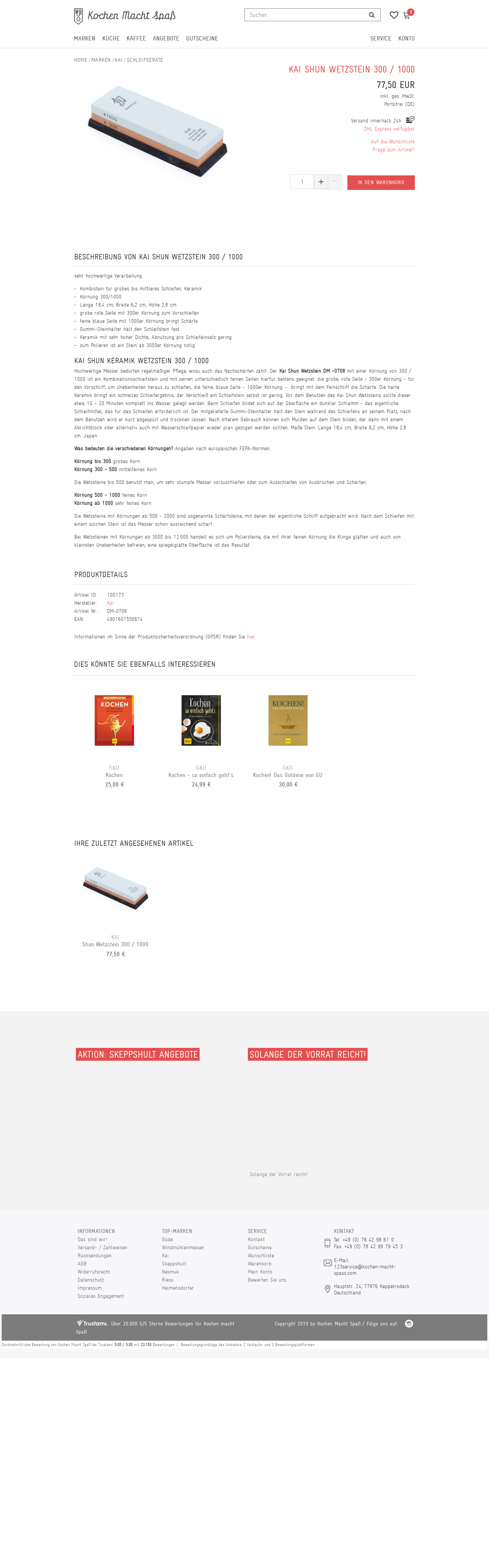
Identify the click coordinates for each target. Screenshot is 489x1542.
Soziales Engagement (101, 1296)
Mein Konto (260, 1271)
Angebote (166, 38)
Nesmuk (170, 1271)
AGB (82, 1263)
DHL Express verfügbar (389, 128)
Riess (167, 1280)
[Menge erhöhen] (321, 181)
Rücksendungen (95, 1255)
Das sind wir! (92, 1239)
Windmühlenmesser (183, 1247)
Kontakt (256, 1239)
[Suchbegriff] (304, 15)
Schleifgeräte (145, 60)
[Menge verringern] (335, 181)
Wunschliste (261, 1255)
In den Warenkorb (381, 181)
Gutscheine (202, 38)
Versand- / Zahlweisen (102, 1247)
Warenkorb (259, 1263)
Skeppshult (174, 1263)
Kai (118, 60)
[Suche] (371, 15)
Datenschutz (91, 1280)
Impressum (90, 1288)
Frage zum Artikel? (394, 149)
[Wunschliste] (391, 16)
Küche (111, 38)
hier (251, 636)
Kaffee (136, 38)
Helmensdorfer (178, 1288)
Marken (84, 38)
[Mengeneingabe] (302, 181)
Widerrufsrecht (94, 1271)
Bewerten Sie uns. (267, 1280)
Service (381, 38)
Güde (167, 1239)
